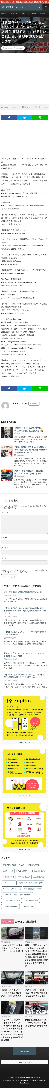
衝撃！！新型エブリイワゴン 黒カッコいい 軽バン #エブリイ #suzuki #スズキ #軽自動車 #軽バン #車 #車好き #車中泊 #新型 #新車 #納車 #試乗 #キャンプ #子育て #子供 (36, 955)
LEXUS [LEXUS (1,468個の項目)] (8, 871)
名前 (4, 537)
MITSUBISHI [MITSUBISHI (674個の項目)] (38, 871)
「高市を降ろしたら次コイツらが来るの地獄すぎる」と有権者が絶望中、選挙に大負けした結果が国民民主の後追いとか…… (25, 610)
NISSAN (14, 14)
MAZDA (33, 14)
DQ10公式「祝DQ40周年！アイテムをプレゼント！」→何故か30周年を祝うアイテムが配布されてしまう (26, 676)
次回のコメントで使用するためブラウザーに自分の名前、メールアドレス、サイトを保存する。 (24, 571)
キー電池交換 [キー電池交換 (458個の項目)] (32, 889)
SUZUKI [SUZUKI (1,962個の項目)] (38, 877)
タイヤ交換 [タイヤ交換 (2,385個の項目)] (10, 895)
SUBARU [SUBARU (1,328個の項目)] (24, 877)
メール (4, 548)
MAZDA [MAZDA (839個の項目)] (21, 871)
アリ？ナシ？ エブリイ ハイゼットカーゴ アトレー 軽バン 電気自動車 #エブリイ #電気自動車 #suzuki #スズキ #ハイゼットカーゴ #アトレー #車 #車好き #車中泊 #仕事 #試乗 (12, 1030)
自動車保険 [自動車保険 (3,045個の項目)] (28, 906)
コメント (4, 512)
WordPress (24, 1083)
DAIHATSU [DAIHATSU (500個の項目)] (9, 865)
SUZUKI (19, 48)
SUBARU (43, 14)
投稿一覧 (33, 403)
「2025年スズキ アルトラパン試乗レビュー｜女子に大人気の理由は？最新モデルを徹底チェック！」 (30, 450)
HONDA (24, 14)
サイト (3, 558)
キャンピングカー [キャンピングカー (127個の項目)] (12, 889)
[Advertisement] (24, 78)
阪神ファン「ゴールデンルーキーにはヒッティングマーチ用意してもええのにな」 (25, 654)
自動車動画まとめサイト (31, 1077)
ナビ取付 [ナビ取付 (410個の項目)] (25, 895)
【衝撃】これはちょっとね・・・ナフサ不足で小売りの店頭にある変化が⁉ (25, 633)
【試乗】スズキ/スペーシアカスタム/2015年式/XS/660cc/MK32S (11, 993)
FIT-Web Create (29, 1080)
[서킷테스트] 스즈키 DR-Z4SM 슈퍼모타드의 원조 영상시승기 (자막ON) (36, 1022)
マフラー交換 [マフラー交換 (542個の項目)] (31, 900)
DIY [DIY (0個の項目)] (21, 865)
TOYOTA (4, 14)
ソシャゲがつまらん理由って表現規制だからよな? (23, 592)
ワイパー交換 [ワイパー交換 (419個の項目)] (10, 906)
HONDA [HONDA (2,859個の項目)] (34, 865)
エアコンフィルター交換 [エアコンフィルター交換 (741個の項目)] (30, 883)
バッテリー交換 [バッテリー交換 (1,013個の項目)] (11, 900)
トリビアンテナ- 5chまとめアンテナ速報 (21, 586)
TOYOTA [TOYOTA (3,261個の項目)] (9, 883)
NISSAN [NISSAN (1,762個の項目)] (8, 877)
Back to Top (24, 1052)
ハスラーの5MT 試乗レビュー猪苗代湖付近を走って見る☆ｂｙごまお (36, 993)
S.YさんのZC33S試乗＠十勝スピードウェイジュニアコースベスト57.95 (12, 948)
